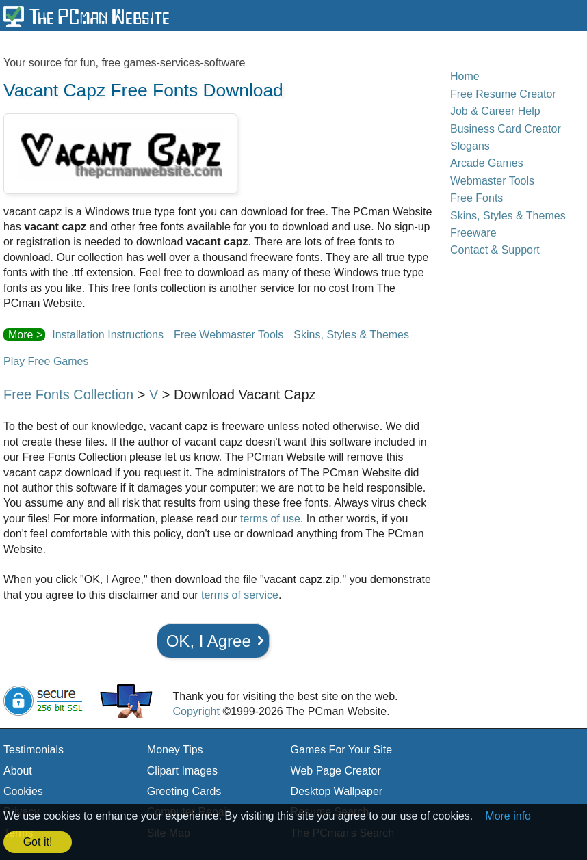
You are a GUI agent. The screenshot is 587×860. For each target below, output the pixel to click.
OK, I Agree (208, 641)
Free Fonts (476, 198)
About (17, 771)
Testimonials (33, 749)
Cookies (23, 791)
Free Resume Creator (503, 94)
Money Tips (175, 749)
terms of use (270, 518)
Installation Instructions (108, 334)
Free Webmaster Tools (228, 334)
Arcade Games (486, 163)
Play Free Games (45, 361)
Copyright (195, 711)
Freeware (473, 233)
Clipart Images (182, 771)
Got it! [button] (38, 842)
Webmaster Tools (492, 181)
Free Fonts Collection (68, 394)
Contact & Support (495, 250)
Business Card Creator (505, 129)
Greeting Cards (184, 791)
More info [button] (508, 816)
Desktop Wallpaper (337, 791)
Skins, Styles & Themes (351, 334)
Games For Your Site (342, 749)
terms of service (239, 595)
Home (465, 76)
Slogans (470, 146)
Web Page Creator (336, 771)
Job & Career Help (495, 111)
